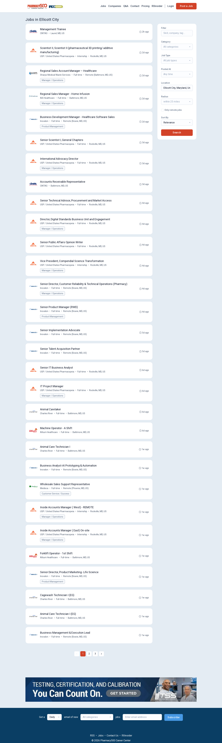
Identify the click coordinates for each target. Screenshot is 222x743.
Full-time (78, 76)
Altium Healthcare (49, 442)
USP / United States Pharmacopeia (57, 57)
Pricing (146, 6)
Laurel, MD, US (58, 33)
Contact (134, 6)
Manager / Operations (53, 81)
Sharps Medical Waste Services (55, 76)
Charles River (46, 423)
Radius (164, 96)
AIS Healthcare (47, 100)
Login (170, 6)
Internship (82, 57)
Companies (114, 6)
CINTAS (44, 33)
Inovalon (44, 123)
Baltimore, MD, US (78, 100)
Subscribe (174, 733)
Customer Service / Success (56, 505)
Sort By (164, 117)
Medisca (44, 500)
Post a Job (186, 6)
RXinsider (157, 6)
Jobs (103, 6)
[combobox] (177, 47)
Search (177, 132)
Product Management (53, 129)
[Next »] (101, 669)
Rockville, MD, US (99, 57)
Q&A (125, 6)
